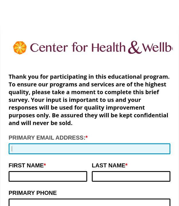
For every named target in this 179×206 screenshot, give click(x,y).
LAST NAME (108, 165)
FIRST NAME (26, 165)
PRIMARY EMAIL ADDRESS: (47, 137)
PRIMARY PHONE (33, 193)
